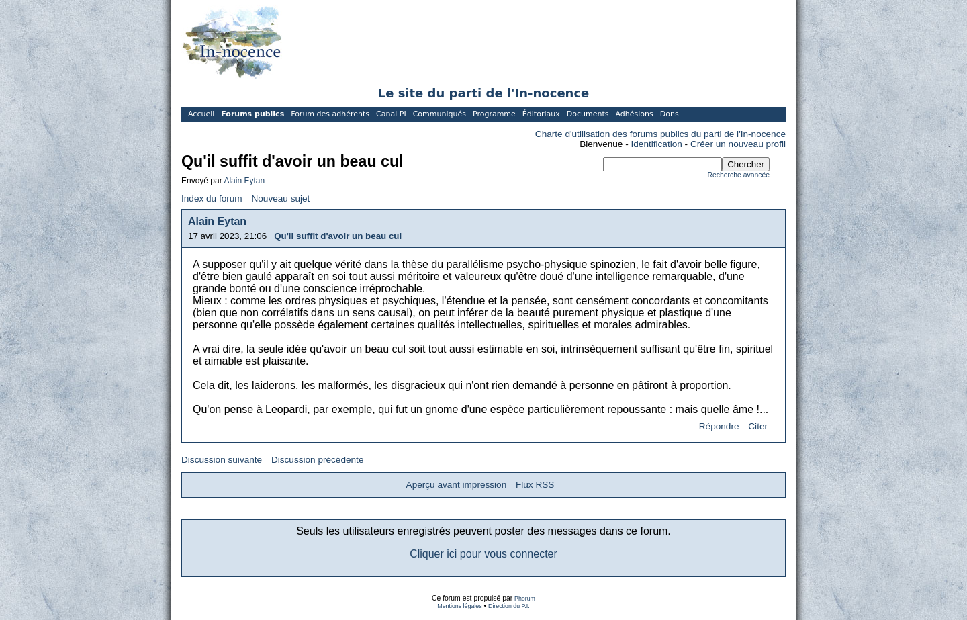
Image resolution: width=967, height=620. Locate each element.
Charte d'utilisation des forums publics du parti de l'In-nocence (660, 134)
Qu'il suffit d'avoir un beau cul (338, 236)
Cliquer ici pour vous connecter (483, 554)
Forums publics (252, 113)
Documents (588, 113)
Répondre (719, 426)
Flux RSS (535, 485)
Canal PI (391, 113)
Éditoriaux (541, 113)
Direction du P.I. (509, 606)
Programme (494, 113)
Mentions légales (459, 606)
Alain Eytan (244, 180)
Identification (656, 144)
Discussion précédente (317, 460)
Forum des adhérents (330, 113)
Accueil (201, 113)
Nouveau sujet (280, 198)
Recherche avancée (739, 175)
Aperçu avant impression (456, 485)
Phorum (524, 598)
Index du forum (211, 198)
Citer (758, 426)
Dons (669, 113)
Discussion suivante (221, 460)
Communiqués (439, 113)
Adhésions (634, 113)
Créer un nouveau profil (738, 144)
